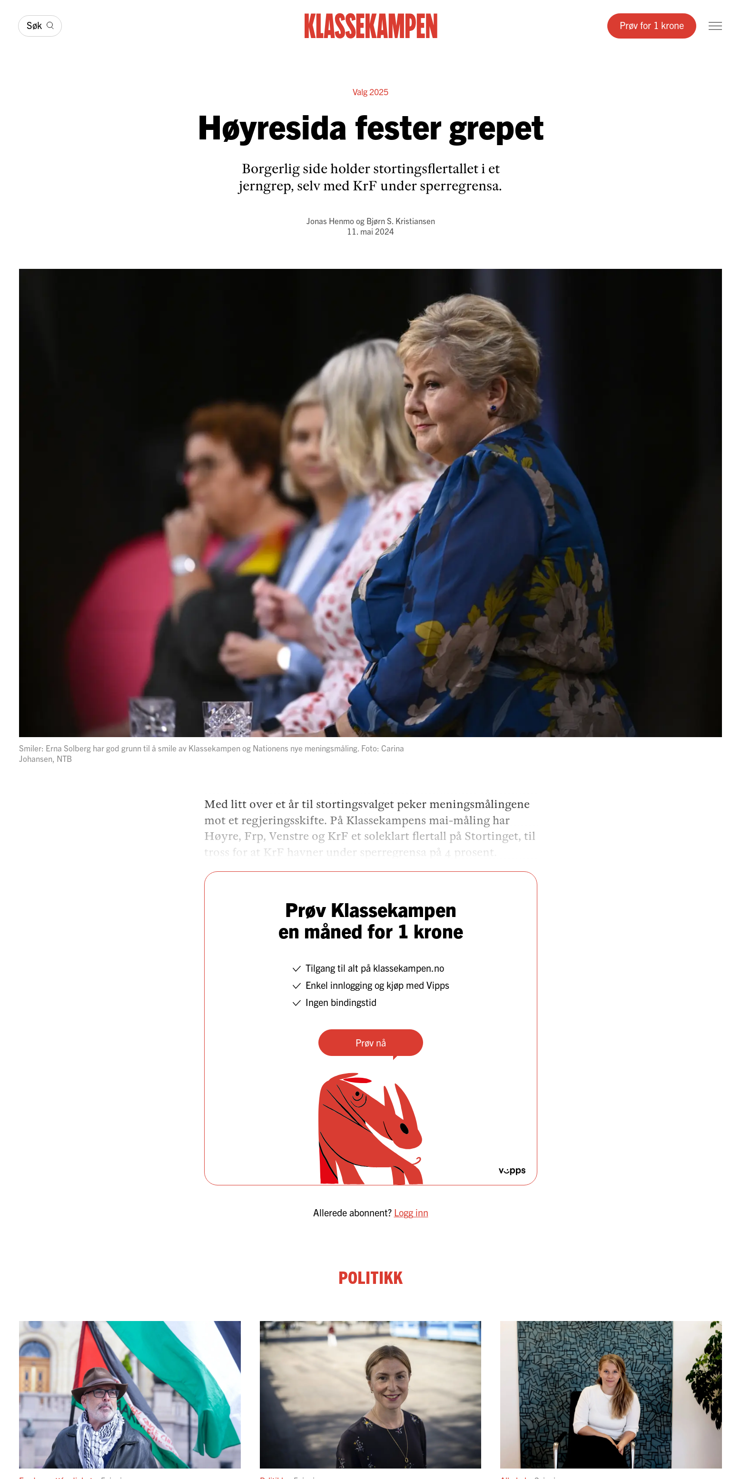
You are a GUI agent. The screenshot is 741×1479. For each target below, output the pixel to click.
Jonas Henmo (330, 221)
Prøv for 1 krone (652, 25)
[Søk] (40, 26)
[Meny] (715, 26)
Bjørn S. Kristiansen (400, 221)
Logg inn (411, 1212)
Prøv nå (371, 1042)
